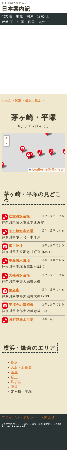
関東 (30, 16)
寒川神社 (16, 246)
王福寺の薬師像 (21, 305)
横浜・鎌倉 (33, 100)
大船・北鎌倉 (21, 367)
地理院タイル (54, 169)
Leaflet (36, 169)
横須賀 (16, 382)
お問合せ (48, 417)
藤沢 (14, 387)
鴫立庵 (14, 290)
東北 (19, 16)
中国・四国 (26, 22)
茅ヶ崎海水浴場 (21, 231)
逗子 (14, 377)
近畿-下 (8, 22)
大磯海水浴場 (19, 275)
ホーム (6, 100)
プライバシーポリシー (19, 417)
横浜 (14, 362)
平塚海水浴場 (19, 260)
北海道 (7, 16)
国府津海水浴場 (21, 319)
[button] (52, 152)
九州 (42, 22)
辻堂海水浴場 (19, 216)
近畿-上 (43, 16)
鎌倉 (14, 372)
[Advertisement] (33, 60)
